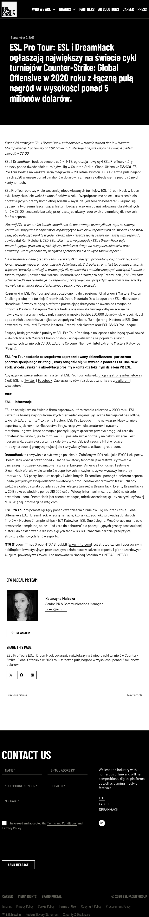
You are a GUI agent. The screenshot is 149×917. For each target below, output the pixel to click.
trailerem (122, 380)
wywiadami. (14, 385)
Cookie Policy (46, 906)
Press (142, 9)
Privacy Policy (11, 828)
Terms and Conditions (62, 823)
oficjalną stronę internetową (119, 375)
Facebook (45, 380)
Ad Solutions (108, 9)
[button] (11, 675)
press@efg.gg (56, 609)
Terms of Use (67, 906)
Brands (67, 9)
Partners (86, 9)
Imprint (7, 906)
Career (128, 9)
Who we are (43, 9)
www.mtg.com (80, 544)
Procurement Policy (118, 906)
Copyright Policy (91, 906)
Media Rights (28, 896)
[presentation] (31, 845)
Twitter (29, 380)
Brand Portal (52, 896)
